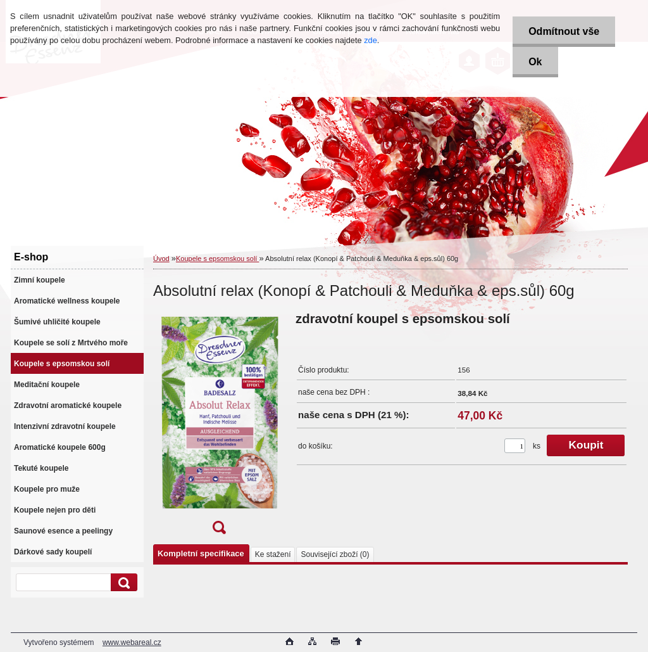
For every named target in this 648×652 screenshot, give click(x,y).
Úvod (161, 258)
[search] (122, 582)
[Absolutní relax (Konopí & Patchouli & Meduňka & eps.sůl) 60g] (219, 427)
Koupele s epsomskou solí (217, 258)
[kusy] (514, 445)
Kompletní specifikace (201, 553)
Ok (535, 61)
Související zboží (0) (335, 554)
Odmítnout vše (563, 31)
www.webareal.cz (132, 642)
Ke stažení (273, 554)
